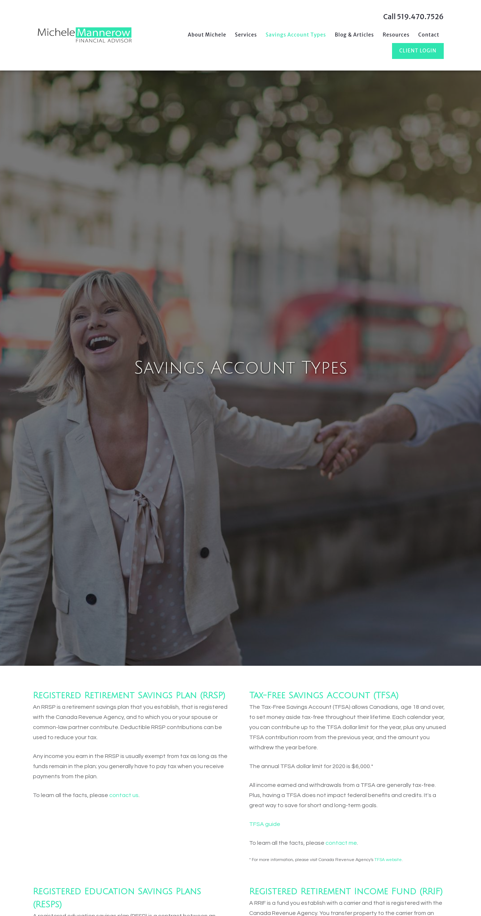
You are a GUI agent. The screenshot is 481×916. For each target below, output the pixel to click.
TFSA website (388, 859)
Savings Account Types (296, 35)
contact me (341, 843)
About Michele (207, 35)
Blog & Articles (354, 35)
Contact (428, 35)
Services (246, 35)
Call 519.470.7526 (413, 16)
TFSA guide (264, 824)
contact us (124, 795)
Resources (396, 35)
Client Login (418, 51)
